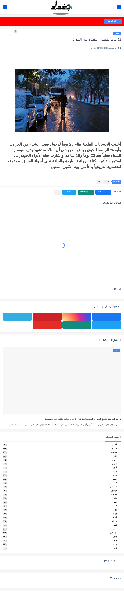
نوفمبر (114, 449)
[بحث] (5, 7)
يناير (115, 456)
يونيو (115, 476)
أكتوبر (114, 445)
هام (99, 181)
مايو (115, 472)
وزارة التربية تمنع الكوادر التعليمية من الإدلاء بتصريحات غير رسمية (83, 419)
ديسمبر (113, 453)
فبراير (114, 460)
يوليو (115, 479)
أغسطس (113, 483)
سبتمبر (114, 487)
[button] (103, 192)
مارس (114, 464)
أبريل (115, 468)
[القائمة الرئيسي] (119, 7)
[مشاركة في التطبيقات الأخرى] (57, 192)
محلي (117, 34)
